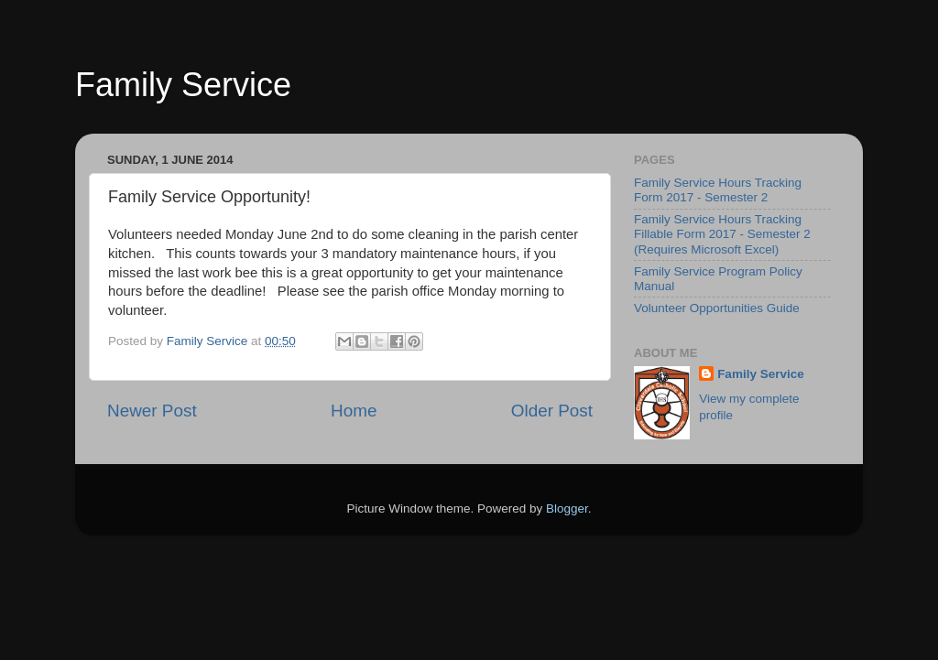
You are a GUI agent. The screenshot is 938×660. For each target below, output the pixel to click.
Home (353, 410)
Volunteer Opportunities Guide (717, 308)
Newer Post (152, 410)
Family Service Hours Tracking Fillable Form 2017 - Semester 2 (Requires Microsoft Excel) (722, 233)
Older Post (552, 410)
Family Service (183, 84)
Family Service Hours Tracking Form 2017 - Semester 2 (718, 190)
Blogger (567, 508)
